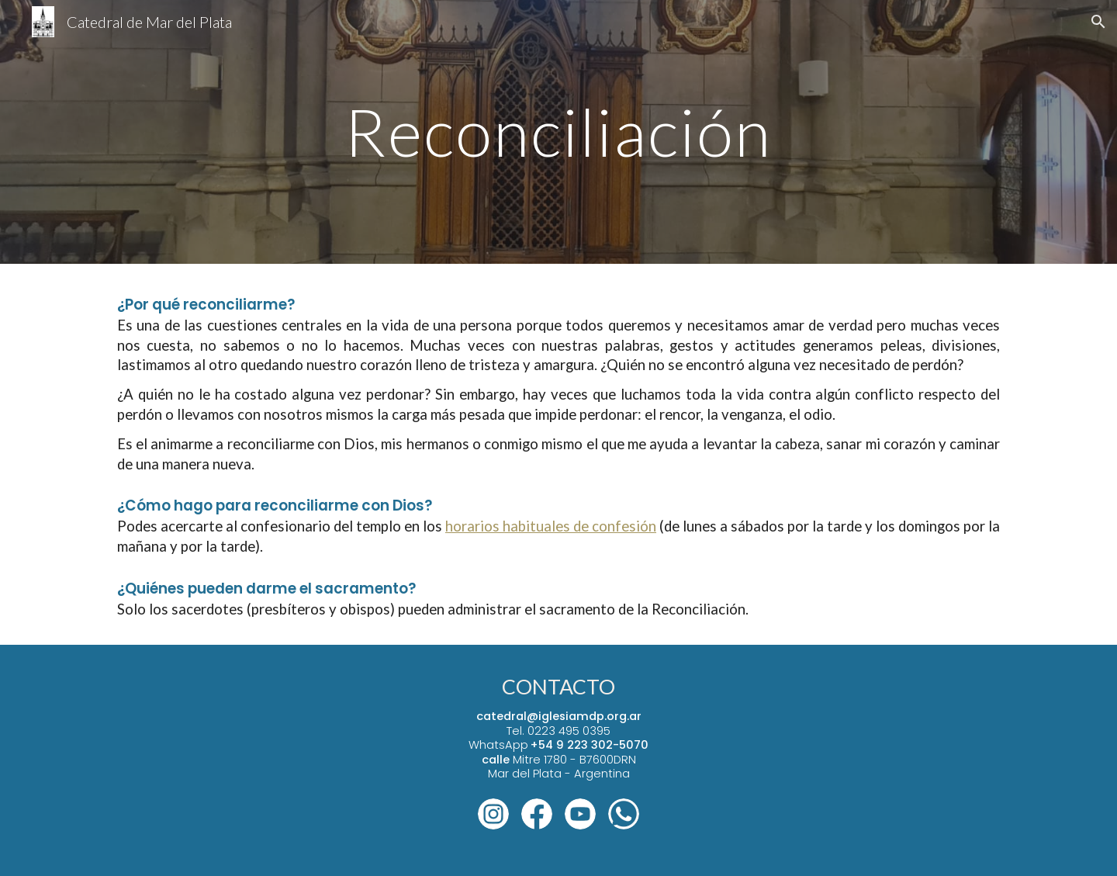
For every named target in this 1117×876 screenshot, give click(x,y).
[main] (558, 131)
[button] (1098, 21)
